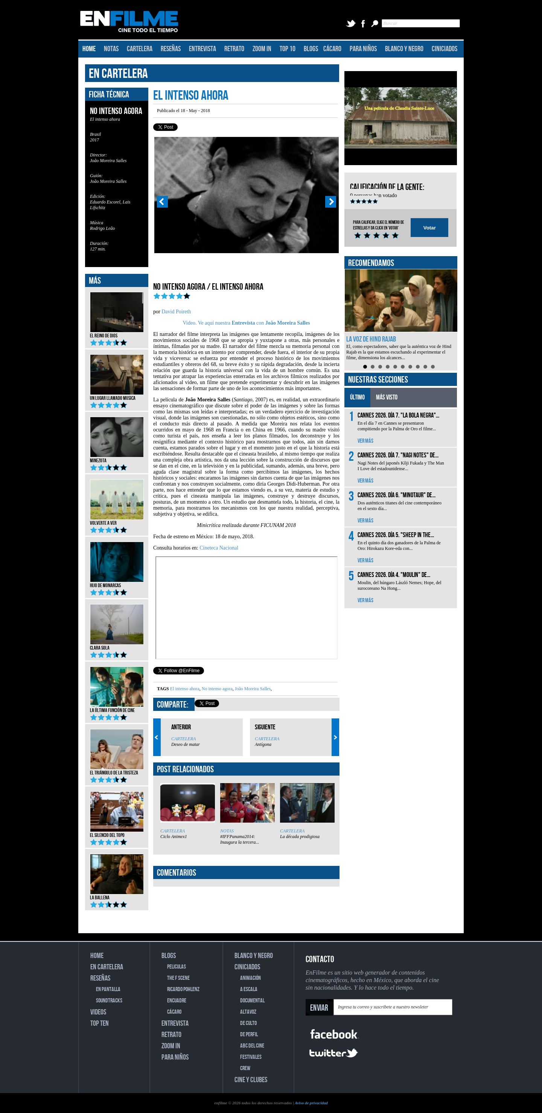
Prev (162, 202)
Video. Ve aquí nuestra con (224, 323)
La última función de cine (117, 708)
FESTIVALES (251, 1057)
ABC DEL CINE (252, 1045)
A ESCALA (248, 989)
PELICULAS (176, 966)
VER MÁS (365, 441)
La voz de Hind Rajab (371, 339)
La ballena (117, 895)
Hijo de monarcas (117, 583)
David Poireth (176, 311)
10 (433, 367)
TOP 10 (287, 48)
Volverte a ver (117, 520)
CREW (245, 1068)
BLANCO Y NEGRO (404, 48)
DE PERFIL (249, 1034)
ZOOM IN (262, 48)
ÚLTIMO (357, 397)
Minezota (117, 458)
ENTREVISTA (202, 48)
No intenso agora (217, 688)
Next (331, 202)
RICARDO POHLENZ (183, 989)
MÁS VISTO (386, 397)
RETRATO (234, 48)
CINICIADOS (444, 48)
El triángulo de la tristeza (117, 770)
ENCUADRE (176, 1000)
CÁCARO (332, 48)
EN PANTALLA (108, 989)
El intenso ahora (184, 688)
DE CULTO (248, 1023)
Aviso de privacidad (311, 1103)
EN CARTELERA (118, 74)
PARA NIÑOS (363, 48)
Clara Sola (117, 645)
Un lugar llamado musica (117, 395)
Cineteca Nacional (218, 548)
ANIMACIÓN (250, 978)
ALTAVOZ (248, 1012)
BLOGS (311, 48)
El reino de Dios (117, 333)
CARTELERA (139, 48)
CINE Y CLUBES (250, 1079)
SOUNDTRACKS (109, 1000)
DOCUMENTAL (252, 1000)
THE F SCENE (178, 978)
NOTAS (111, 48)
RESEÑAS (171, 48)
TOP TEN (99, 1023)
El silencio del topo (117, 832)
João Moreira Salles (287, 323)
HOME (89, 48)
